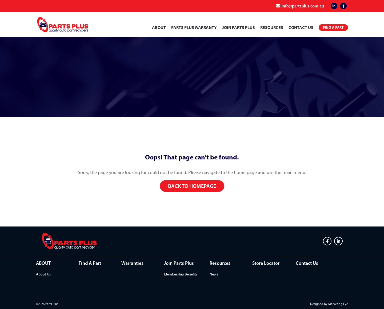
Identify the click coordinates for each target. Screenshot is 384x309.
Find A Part (90, 263)
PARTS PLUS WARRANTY (194, 27)
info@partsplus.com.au (303, 6)
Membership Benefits (181, 274)
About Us (43, 274)
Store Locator (265, 263)
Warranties (132, 263)
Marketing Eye (338, 304)
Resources (271, 27)
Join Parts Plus (238, 27)
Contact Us (301, 27)
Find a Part (333, 27)
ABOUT (159, 27)
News (214, 274)
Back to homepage (192, 186)
